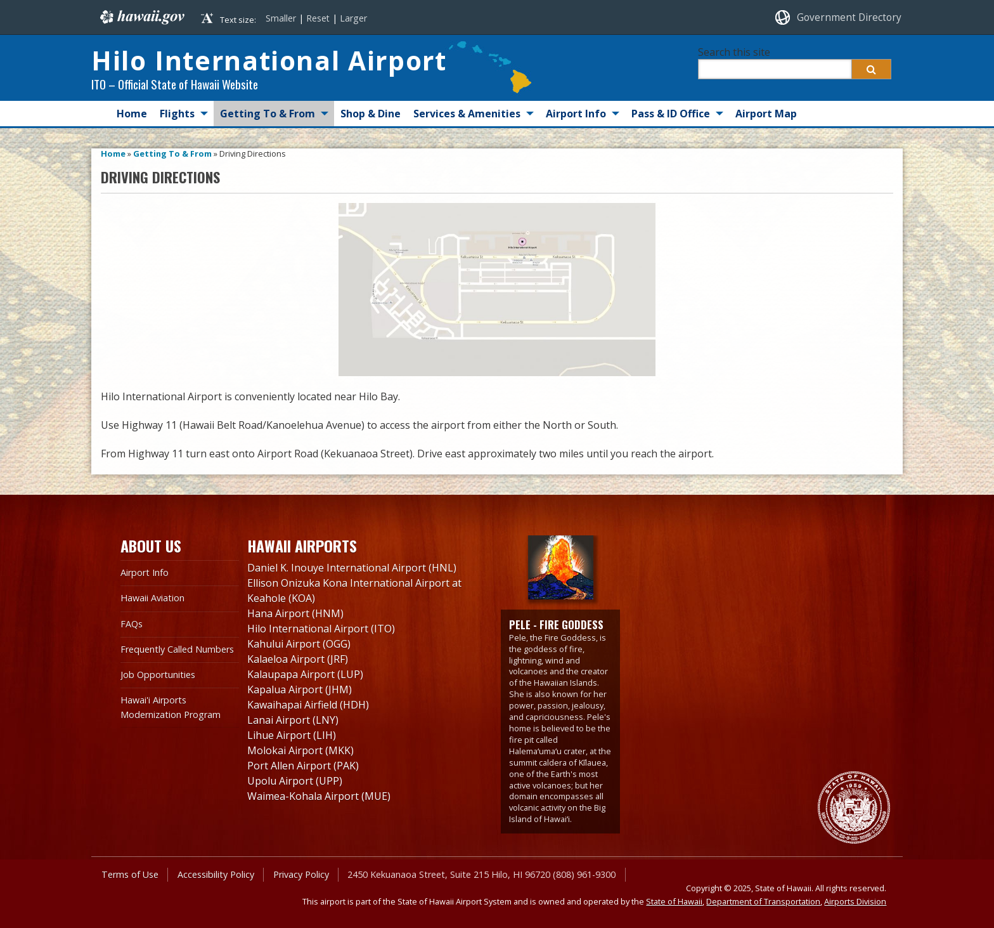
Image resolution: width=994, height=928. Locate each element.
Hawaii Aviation (152, 598)
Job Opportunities (157, 675)
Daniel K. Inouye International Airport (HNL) (351, 568)
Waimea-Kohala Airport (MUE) (318, 796)
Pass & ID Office (670, 114)
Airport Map (766, 114)
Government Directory (849, 17)
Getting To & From (267, 114)
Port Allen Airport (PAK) (303, 766)
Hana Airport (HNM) (295, 613)
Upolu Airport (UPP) (294, 781)
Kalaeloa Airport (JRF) (297, 659)
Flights (177, 114)
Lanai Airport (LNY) (293, 720)
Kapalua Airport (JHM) (299, 689)
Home (132, 114)
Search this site (734, 52)
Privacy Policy (301, 874)
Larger (353, 18)
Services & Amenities (466, 114)
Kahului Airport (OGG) (299, 644)
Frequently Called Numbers (177, 649)
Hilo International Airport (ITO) (321, 629)
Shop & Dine (370, 114)
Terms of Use (129, 874)
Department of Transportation (763, 901)
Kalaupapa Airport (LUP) (305, 674)
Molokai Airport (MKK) (300, 750)
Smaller (281, 18)
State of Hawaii (674, 901)
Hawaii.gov (141, 17)
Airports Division (855, 901)
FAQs (131, 624)
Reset (318, 18)
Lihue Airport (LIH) (291, 735)
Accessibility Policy (216, 874)
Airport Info (576, 114)
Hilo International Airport (268, 60)
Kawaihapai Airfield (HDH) (308, 705)
